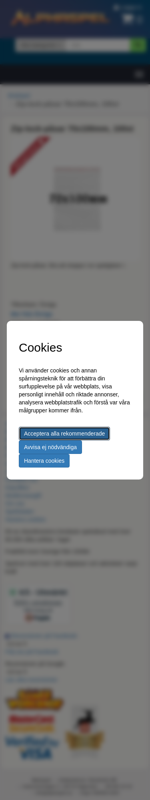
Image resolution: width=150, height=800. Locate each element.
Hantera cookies (44, 461)
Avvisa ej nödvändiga (50, 447)
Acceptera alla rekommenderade (64, 433)
